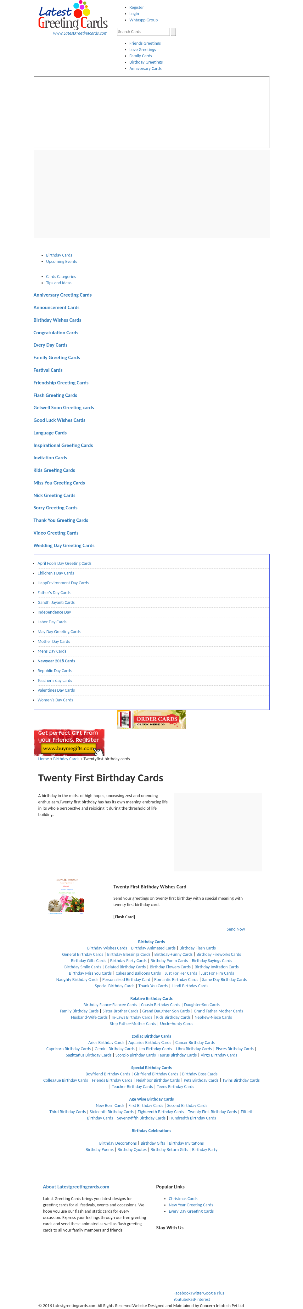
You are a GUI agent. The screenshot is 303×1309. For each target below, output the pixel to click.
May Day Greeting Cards (59, 631)
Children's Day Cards (56, 573)
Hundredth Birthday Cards (193, 1118)
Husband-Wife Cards (89, 1017)
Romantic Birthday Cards (176, 979)
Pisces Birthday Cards (235, 1048)
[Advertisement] (152, 194)
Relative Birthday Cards (151, 998)
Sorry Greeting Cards (56, 507)
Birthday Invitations (186, 1143)
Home (43, 759)
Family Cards (141, 56)
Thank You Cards (153, 986)
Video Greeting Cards (56, 533)
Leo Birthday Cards (155, 1048)
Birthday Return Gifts (169, 1149)
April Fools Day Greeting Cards (65, 563)
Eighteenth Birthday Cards (161, 1111)
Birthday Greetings (146, 62)
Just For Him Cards (217, 973)
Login (134, 13)
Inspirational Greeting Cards (63, 445)
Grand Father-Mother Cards (218, 1011)
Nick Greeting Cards (55, 495)
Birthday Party (204, 1149)
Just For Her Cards (181, 973)
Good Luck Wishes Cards (60, 420)
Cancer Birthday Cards (195, 1042)
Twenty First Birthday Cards (212, 1111)
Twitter (197, 1293)
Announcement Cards (57, 307)
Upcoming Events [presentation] (61, 261)
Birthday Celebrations (151, 1130)
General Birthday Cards (82, 954)
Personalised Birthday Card (126, 979)
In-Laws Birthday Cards (132, 1017)
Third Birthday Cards (67, 1111)
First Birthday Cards (145, 1105)
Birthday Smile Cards (83, 967)
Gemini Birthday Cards (115, 1048)
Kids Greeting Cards (54, 470)
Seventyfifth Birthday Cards (141, 1118)
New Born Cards (110, 1105)
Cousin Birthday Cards (160, 1004)
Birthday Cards (66, 759)
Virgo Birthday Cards (219, 1055)
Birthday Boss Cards (199, 1074)
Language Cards (50, 432)
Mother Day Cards (54, 641)
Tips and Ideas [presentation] (59, 283)
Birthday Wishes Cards (57, 320)
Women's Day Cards (55, 700)
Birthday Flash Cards (198, 948)
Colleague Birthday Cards (65, 1080)
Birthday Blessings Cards (128, 954)
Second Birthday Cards (187, 1105)
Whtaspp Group (144, 20)
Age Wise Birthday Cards (151, 1099)
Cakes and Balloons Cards (138, 973)
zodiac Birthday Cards (151, 1036)
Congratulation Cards (56, 332)
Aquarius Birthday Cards (149, 1042)
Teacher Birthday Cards (132, 1086)
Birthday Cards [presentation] (59, 255)
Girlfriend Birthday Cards (156, 1074)
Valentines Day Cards (56, 690)
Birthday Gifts (153, 1143)
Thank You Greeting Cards (61, 520)
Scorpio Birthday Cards (135, 1055)
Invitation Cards (50, 457)
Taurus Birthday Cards (177, 1055)
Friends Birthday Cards (112, 1080)
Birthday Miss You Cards (90, 973)
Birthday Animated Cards (153, 948)
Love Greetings (143, 49)
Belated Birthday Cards (125, 967)
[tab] (158, 255)
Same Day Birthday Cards (224, 979)
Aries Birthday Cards (107, 1042)
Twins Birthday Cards (241, 1080)
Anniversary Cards (146, 68)
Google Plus (213, 1293)
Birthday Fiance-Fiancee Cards (110, 1004)
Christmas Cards (183, 1198)
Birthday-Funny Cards (173, 954)
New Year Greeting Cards (191, 1205)
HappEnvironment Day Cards (63, 583)
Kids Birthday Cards (173, 1017)
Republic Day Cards (55, 670)
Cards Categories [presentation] (61, 276)
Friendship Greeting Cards (61, 382)
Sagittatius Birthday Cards (88, 1055)
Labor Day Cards (52, 622)
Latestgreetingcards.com (76, 1186)
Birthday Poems (100, 1149)
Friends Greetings (145, 43)
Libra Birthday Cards (194, 1048)
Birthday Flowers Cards (170, 967)
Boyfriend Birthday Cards (108, 1074)
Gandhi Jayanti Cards (56, 602)
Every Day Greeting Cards (191, 1211)
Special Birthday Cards (114, 986)
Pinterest (202, 1299)
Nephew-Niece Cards (213, 1017)
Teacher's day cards (55, 680)
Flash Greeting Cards (55, 395)
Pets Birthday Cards (201, 1080)
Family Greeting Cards (57, 357)
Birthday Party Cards (128, 960)
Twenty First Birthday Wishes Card (150, 886)
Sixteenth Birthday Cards (111, 1111)
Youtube (181, 1299)
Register (137, 7)
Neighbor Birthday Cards (158, 1080)
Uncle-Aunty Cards (176, 1023)
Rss (191, 1299)
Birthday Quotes (132, 1149)
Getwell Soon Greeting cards (64, 407)
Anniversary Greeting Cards (63, 295)
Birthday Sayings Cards (212, 960)
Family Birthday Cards (79, 1011)
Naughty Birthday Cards (77, 979)
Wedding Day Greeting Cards (64, 545)
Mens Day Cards (52, 651)
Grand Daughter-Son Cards (166, 1011)
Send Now (236, 929)
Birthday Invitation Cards (217, 967)
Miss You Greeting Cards (59, 482)
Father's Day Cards (54, 592)
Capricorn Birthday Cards (68, 1048)
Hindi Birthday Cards (190, 986)
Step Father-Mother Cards (133, 1023)
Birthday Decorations (118, 1143)
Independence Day (54, 612)
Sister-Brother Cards (120, 1011)
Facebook (182, 1293)
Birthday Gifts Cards (88, 960)
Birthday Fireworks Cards (219, 954)
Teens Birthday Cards (175, 1086)
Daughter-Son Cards (202, 1004)
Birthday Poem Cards (169, 960)
